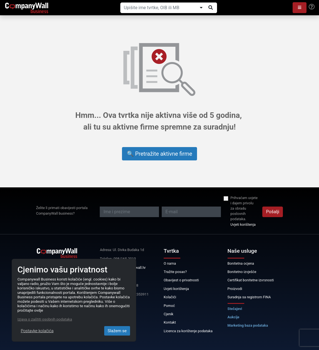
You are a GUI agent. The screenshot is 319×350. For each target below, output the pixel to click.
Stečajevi (235, 309)
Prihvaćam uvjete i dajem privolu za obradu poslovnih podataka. (244, 208)
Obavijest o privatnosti (181, 280)
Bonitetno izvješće (242, 272)
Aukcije (234, 317)
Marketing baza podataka (248, 325)
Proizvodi (235, 289)
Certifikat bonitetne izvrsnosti (251, 280)
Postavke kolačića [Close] (37, 330)
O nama (170, 263)
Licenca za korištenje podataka (188, 331)
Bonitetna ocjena (241, 263)
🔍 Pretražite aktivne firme (159, 153)
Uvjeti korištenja (243, 224)
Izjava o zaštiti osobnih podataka (45, 319)
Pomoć (169, 306)
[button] (299, 7)
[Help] (312, 7)
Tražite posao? (175, 272)
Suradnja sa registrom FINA (249, 297)
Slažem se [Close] (117, 330)
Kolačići (170, 297)
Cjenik (168, 314)
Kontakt (170, 322)
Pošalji (272, 211)
